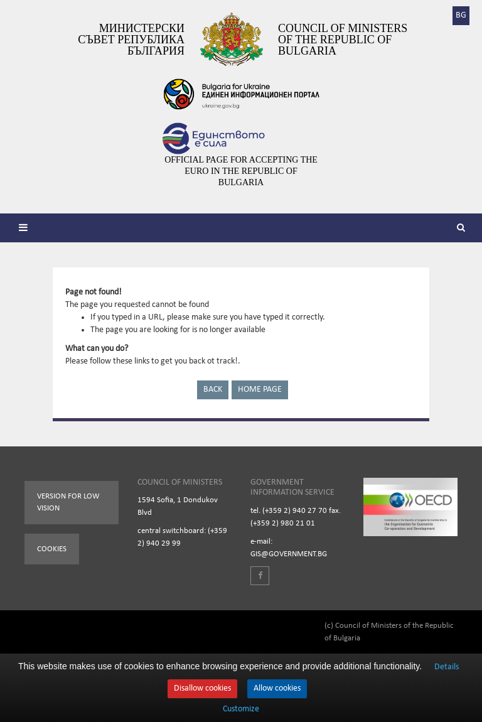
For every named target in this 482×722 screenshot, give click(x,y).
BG (461, 15)
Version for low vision (68, 502)
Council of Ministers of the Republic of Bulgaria (342, 40)
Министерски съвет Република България (131, 40)
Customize (241, 709)
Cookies (52, 549)
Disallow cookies (202, 688)
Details (446, 667)
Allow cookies (277, 688)
